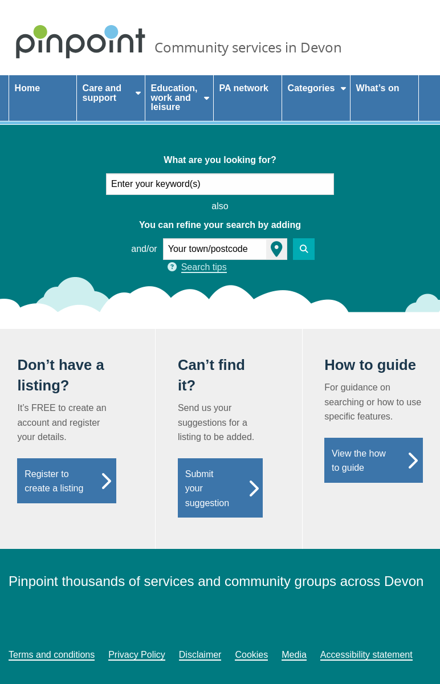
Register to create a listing (54, 481)
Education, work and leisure (174, 97)
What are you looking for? (220, 160)
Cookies (251, 654)
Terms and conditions (52, 654)
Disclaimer (200, 654)
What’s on (378, 88)
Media (294, 654)
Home (27, 88)
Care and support (102, 93)
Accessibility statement (366, 654)
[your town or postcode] (225, 249)
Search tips (204, 267)
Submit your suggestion (207, 488)
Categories (311, 88)
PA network (243, 88)
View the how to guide (359, 461)
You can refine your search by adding (220, 225)
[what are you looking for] (220, 184)
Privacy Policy (136, 654)
